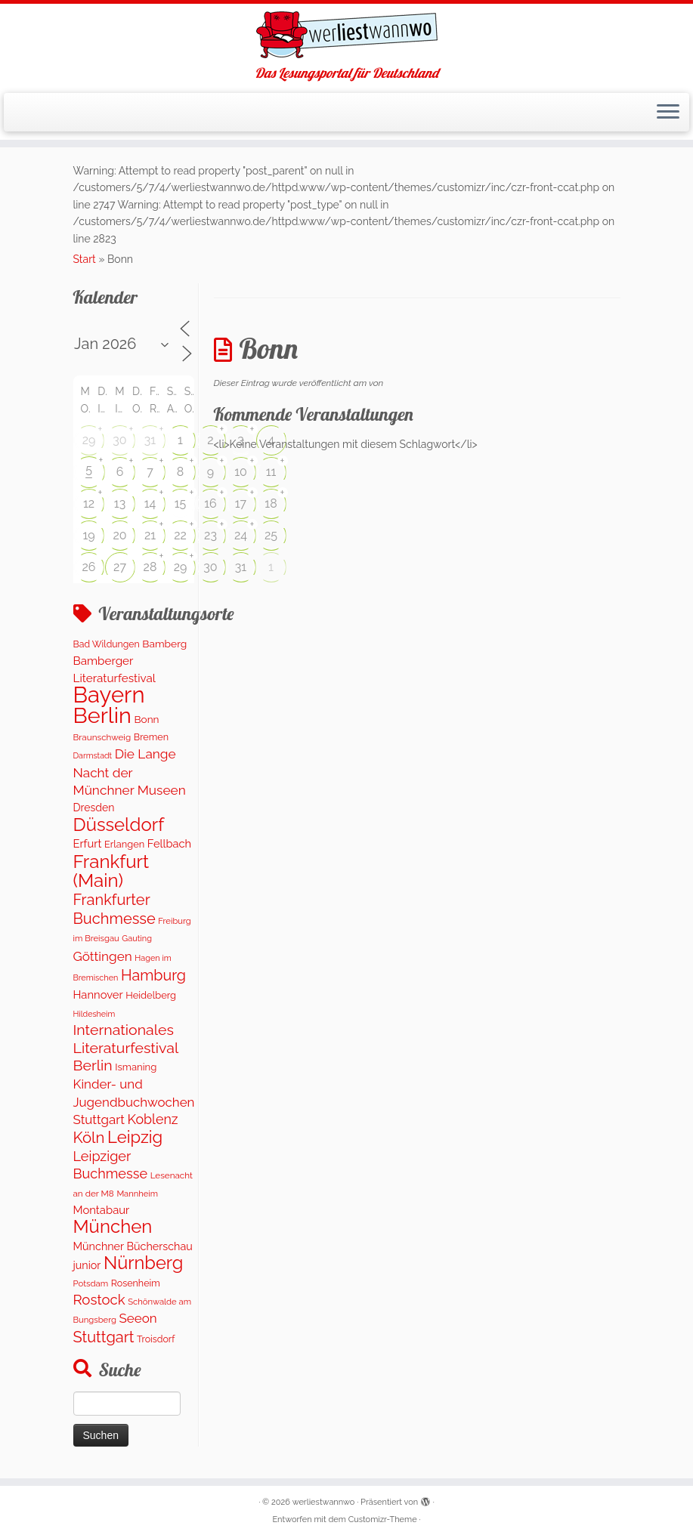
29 (89, 440)
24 (240, 535)
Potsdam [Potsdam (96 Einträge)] (91, 1283)
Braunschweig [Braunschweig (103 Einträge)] (102, 737)
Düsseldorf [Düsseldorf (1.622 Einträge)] (119, 824)
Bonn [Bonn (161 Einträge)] (146, 719)
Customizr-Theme (382, 1519)
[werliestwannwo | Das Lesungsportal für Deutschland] (346, 34)
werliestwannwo (323, 1502)
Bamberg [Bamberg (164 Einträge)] (164, 644)
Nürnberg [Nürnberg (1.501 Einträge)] (143, 1263)
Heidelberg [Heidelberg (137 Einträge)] (150, 995)
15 (181, 503)
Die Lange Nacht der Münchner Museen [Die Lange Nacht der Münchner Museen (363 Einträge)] (129, 772)
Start (84, 259)
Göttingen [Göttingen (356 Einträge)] (102, 956)
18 (271, 503)
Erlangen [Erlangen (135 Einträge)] (124, 844)
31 (150, 440)
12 (88, 503)
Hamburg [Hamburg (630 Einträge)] (153, 975)
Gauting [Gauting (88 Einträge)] (137, 938)
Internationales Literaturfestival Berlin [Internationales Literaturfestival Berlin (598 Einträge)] (125, 1047)
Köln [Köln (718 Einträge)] (89, 1138)
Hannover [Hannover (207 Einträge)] (98, 994)
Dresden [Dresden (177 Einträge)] (94, 807)
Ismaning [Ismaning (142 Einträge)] (135, 1067)
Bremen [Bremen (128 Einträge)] (151, 737)
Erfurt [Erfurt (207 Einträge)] (87, 843)
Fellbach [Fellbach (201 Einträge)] (169, 843)
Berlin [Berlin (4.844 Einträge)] (102, 715)
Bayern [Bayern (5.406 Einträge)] (109, 694)
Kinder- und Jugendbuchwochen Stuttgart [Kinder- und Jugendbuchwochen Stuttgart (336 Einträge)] (134, 1101)
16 (210, 503)
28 (150, 567)
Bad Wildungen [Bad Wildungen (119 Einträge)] (106, 644)
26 (89, 567)
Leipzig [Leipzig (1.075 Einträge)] (134, 1137)
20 (119, 535)
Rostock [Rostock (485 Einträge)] (99, 1300)
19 (88, 535)
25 (271, 535)
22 (180, 535)
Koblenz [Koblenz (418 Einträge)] (152, 1119)
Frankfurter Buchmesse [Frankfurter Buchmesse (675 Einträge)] (114, 909)
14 (150, 503)
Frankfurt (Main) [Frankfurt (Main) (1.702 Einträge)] (111, 871)
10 (240, 472)
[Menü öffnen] (668, 112)
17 (240, 503)
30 (119, 440)
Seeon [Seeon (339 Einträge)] (138, 1318)
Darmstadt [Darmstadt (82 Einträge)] (93, 755)
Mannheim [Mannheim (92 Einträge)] (137, 1193)
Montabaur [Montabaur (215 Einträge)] (101, 1209)
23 (210, 535)
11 (271, 472)
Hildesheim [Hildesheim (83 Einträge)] (94, 1013)
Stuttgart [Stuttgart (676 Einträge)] (104, 1337)
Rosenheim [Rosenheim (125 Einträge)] (135, 1283)
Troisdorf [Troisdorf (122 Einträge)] (156, 1339)
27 (119, 567)
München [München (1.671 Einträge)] (113, 1226)
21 (150, 535)
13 (119, 503)
